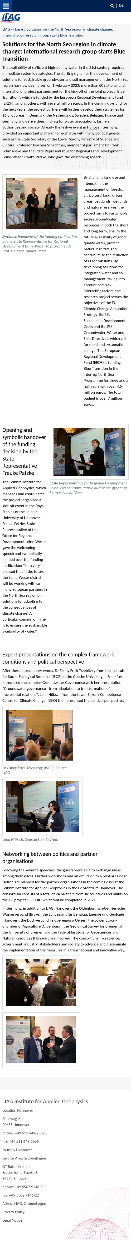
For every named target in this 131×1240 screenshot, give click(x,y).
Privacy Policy (13, 1211)
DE (121, 5)
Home (18, 29)
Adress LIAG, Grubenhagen (24, 1203)
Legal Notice (12, 1220)
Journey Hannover (17, 1149)
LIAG (6, 29)
